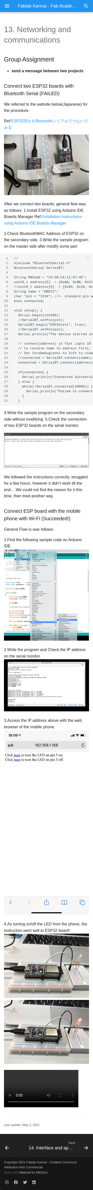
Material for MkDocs (33, 1172)
